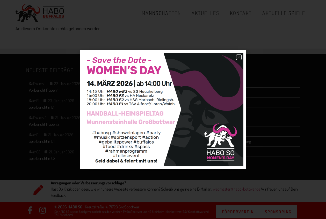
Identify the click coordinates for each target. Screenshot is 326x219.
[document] (163, 109)
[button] (239, 57)
